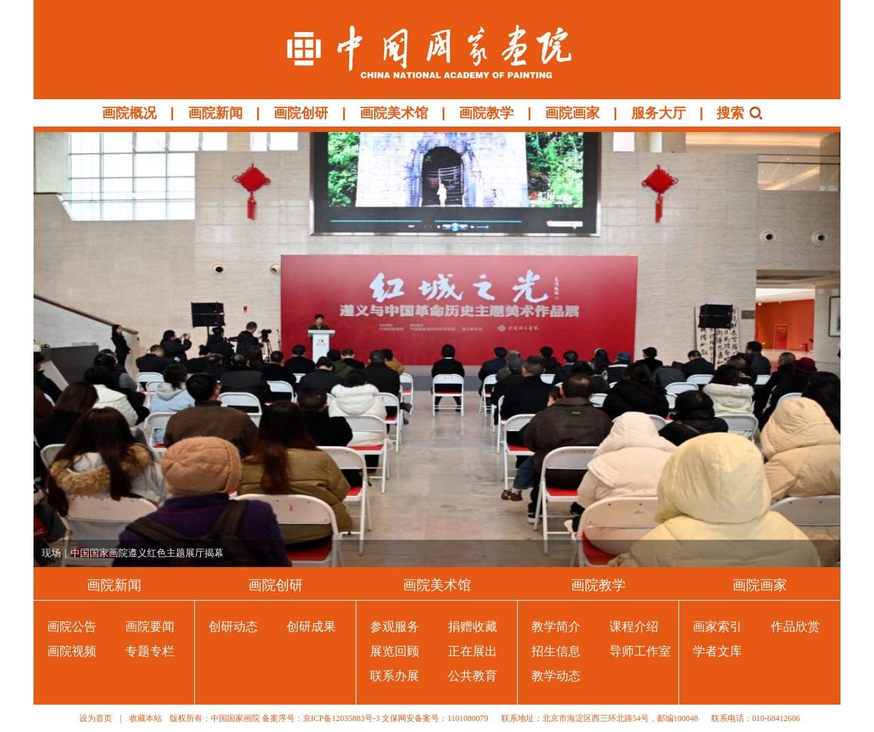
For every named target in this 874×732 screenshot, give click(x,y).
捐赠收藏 (472, 626)
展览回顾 (394, 651)
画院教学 (486, 112)
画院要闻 (149, 626)
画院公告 (71, 626)
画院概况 (129, 112)
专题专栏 (149, 651)
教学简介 (556, 626)
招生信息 (556, 651)
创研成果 (311, 626)
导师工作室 (640, 651)
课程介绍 (634, 626)
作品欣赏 (795, 626)
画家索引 (717, 626)
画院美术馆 (394, 112)
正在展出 (472, 651)
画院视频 (71, 651)
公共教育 (472, 676)
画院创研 (301, 112)
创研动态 (233, 626)
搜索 (730, 112)
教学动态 (556, 676)
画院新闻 (215, 112)
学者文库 (717, 651)
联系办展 (394, 676)
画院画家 (572, 112)
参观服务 (394, 626)
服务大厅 (658, 112)
